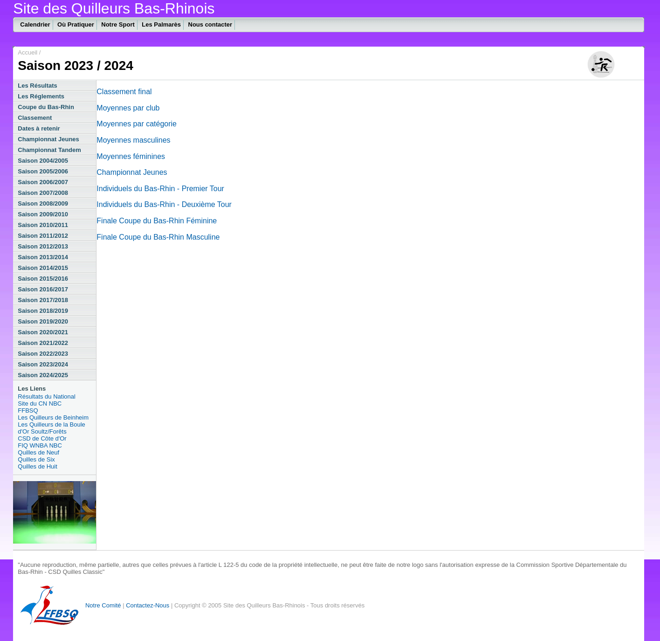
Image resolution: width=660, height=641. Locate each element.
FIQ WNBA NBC (40, 445)
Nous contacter (210, 24)
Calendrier (35, 24)
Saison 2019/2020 (43, 321)
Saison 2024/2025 (43, 375)
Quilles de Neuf (38, 452)
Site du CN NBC (40, 403)
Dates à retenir (39, 128)
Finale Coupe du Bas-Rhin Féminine (156, 221)
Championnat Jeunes (48, 139)
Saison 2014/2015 (43, 267)
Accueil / (29, 52)
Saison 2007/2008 (43, 192)
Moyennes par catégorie (136, 124)
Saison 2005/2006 (43, 171)
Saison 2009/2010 (43, 214)
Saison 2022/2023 (43, 353)
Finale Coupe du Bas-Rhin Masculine (158, 237)
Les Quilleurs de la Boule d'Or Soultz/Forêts (51, 428)
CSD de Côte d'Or (42, 438)
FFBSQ (28, 410)
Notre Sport (118, 24)
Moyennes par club (127, 108)
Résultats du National (47, 396)
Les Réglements (41, 96)
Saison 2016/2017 (43, 289)
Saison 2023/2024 (43, 364)
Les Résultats (37, 85)
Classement (35, 117)
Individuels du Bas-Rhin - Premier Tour (160, 189)
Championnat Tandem (49, 149)
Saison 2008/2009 (43, 203)
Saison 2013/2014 (43, 257)
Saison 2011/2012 (43, 235)
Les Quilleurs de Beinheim (53, 417)
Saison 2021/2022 (43, 342)
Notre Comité (103, 605)
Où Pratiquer (75, 24)
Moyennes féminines (130, 156)
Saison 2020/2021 (43, 332)
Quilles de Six (36, 459)
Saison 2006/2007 (43, 182)
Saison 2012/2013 (43, 246)
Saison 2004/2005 (43, 160)
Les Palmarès (161, 24)
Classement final (123, 92)
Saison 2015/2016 (43, 278)
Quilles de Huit (37, 466)
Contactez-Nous (147, 605)
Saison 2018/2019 (43, 310)
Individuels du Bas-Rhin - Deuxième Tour (164, 204)
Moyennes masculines (133, 140)
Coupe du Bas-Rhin (46, 106)
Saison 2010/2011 (43, 224)
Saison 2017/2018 (43, 299)
